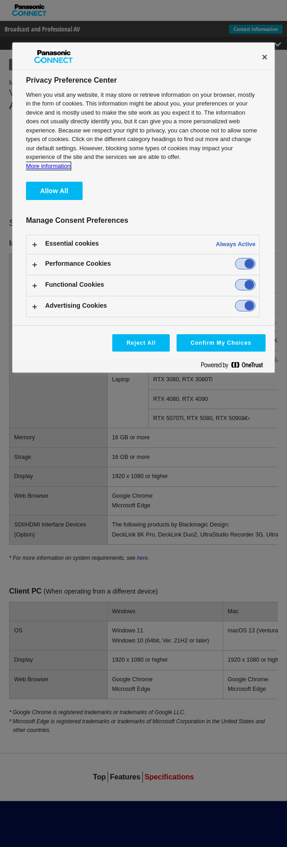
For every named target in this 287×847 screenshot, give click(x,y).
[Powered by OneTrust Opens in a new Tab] (235, 367)
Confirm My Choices (221, 343)
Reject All (141, 343)
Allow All (54, 191)
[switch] (245, 263)
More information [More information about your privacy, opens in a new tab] (48, 166)
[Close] (265, 57)
